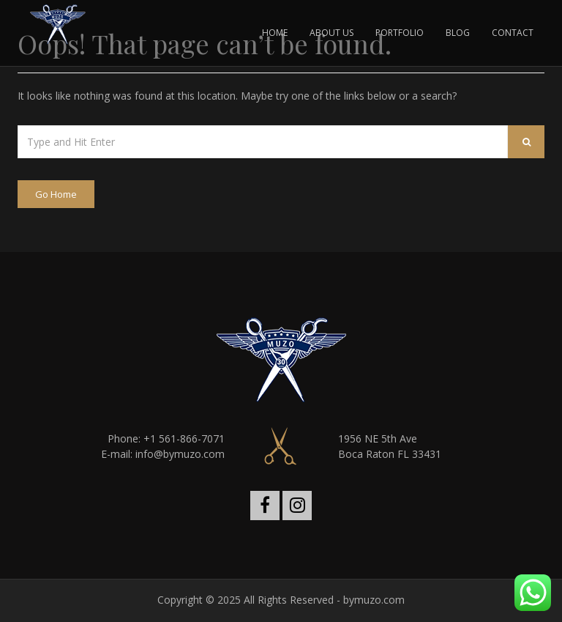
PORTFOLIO (399, 32)
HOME (275, 32)
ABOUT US (331, 32)
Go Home (56, 194)
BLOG (458, 32)
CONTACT (512, 32)
